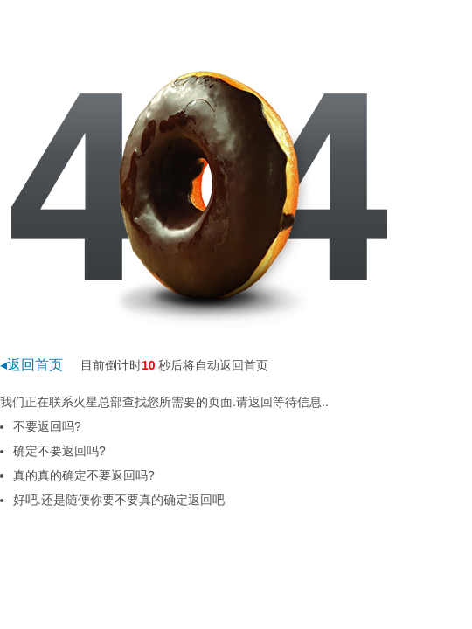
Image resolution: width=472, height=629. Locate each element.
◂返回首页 (31, 364)
